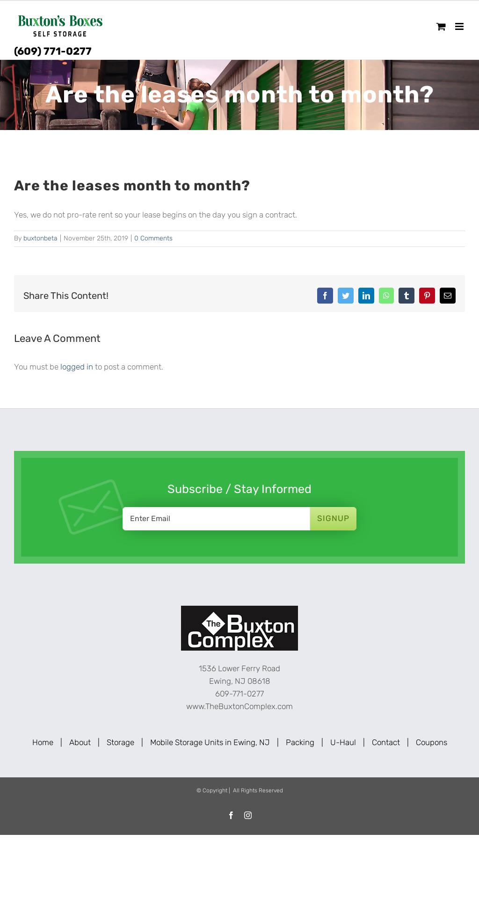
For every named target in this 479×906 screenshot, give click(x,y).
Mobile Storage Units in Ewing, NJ (210, 742)
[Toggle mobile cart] (441, 26)
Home (42, 742)
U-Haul (343, 742)
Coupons (431, 742)
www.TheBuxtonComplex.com (239, 706)
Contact (386, 742)
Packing (300, 742)
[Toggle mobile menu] (460, 26)
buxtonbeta (40, 238)
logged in (76, 366)
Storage (120, 742)
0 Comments (153, 238)
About (80, 742)
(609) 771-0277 (53, 51)
